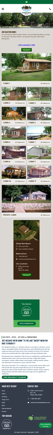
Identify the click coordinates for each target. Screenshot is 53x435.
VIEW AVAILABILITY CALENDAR (14, 377)
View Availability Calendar (24, 249)
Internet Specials (6, 408)
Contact (4, 411)
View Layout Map (22, 246)
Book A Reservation (26, 323)
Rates (3, 402)
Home (3, 391)
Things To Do (5, 399)
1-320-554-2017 (21, 256)
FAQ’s (3, 405)
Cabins (4, 393)
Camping (4, 396)
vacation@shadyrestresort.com (26, 259)
